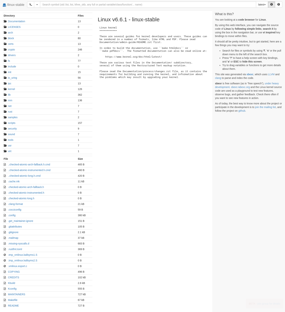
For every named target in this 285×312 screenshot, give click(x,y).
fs (9, 60)
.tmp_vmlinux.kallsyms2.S (22, 260)
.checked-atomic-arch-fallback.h (26, 187)
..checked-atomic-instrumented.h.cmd (29, 170)
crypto (11, 49)
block (11, 38)
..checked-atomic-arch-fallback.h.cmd (29, 164)
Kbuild (11, 283)
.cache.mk (14, 181)
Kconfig (12, 288)
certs (10, 43)
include (12, 66)
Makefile (12, 300)
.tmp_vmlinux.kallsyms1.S (22, 254)
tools (10, 139)
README (13, 305)
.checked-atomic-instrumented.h (26, 192)
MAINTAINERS (16, 294)
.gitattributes (15, 226)
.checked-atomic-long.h (21, 198)
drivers (12, 55)
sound (11, 134)
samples (12, 117)
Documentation (16, 21)
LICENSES (14, 26)
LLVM (271, 74)
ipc (9, 83)
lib (9, 94)
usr (9, 145)
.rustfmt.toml (15, 249)
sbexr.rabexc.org (240, 87)
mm (10, 100)
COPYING (14, 271)
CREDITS (13, 277)
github (241, 110)
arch (10, 32)
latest (262, 4)
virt (9, 151)
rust (10, 111)
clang (218, 77)
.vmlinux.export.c (17, 266)
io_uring (12, 77)
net (9, 106)
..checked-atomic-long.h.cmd (24, 175)
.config (11, 215)
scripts (11, 122)
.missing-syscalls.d (18, 243)
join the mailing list (265, 107)
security (12, 128)
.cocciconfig (14, 209)
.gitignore (13, 232)
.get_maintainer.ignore (20, 220)
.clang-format (15, 204)
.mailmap (13, 237)
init (9, 72)
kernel (11, 89)
